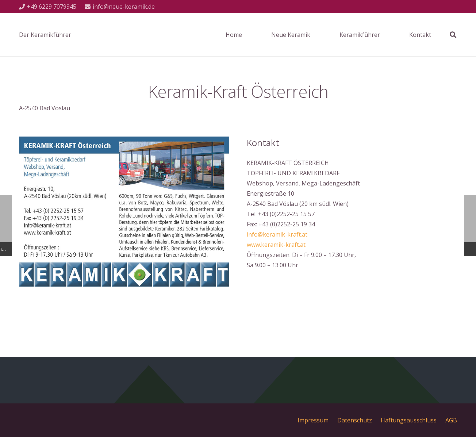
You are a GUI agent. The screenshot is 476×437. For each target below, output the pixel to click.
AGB (451, 420)
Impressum (313, 420)
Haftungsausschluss (409, 420)
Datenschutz (354, 420)
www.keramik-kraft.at (276, 245)
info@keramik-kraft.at (277, 234)
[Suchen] (453, 35)
